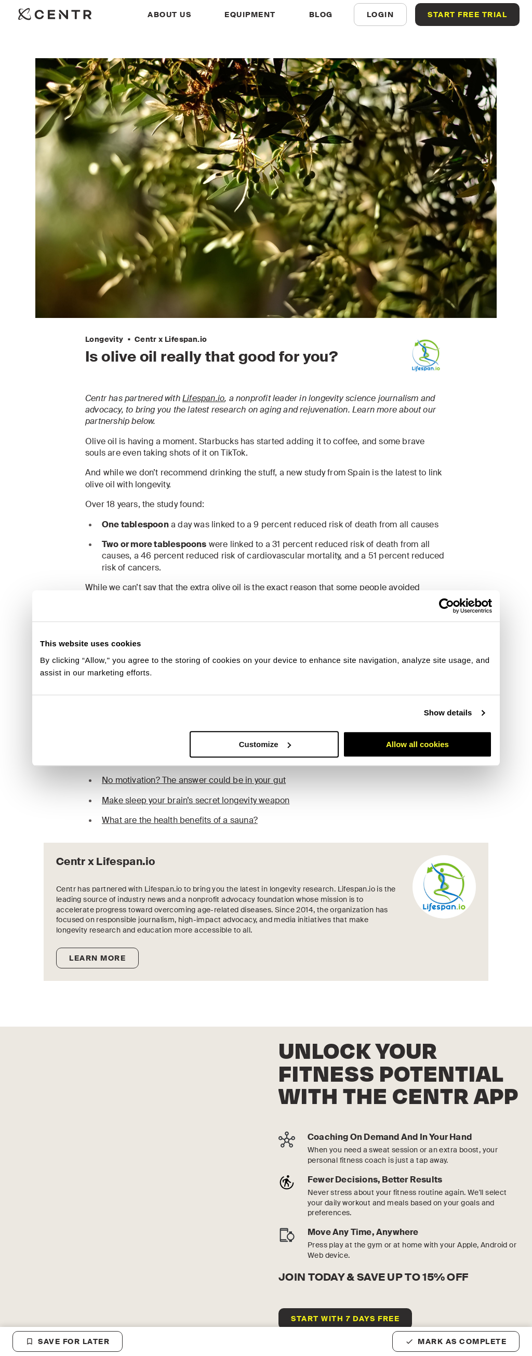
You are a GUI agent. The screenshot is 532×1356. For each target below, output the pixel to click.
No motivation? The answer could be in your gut (194, 780)
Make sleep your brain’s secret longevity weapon (195, 800)
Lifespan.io (203, 398)
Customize (265, 744)
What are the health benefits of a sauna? (180, 820)
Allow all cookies (417, 744)
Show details (448, 712)
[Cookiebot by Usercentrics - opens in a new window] (446, 606)
